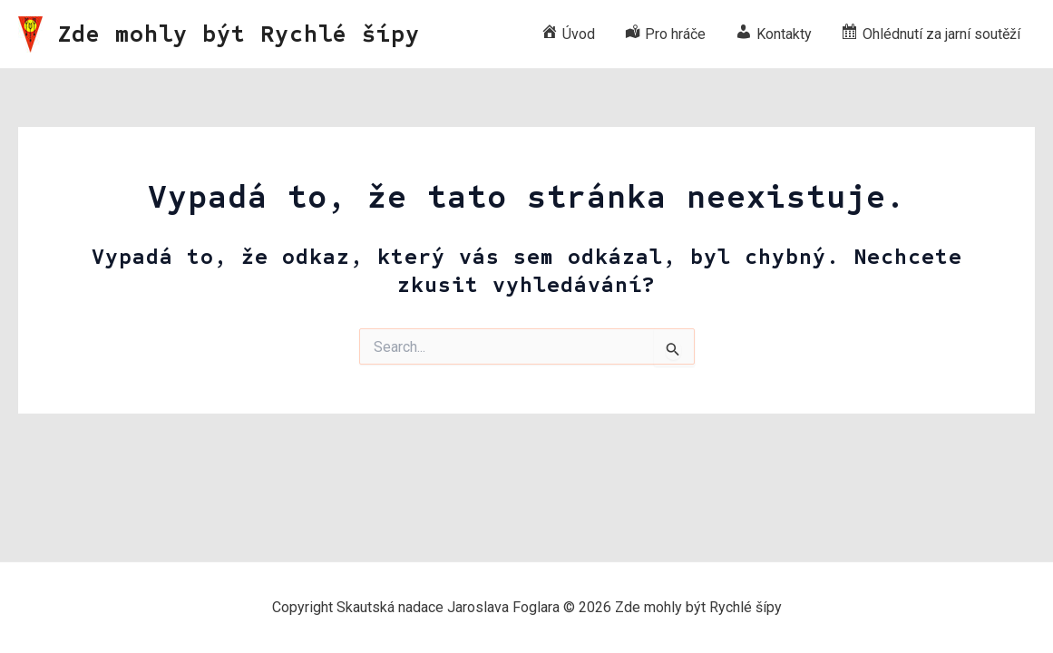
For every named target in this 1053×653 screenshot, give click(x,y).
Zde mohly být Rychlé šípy (238, 34)
